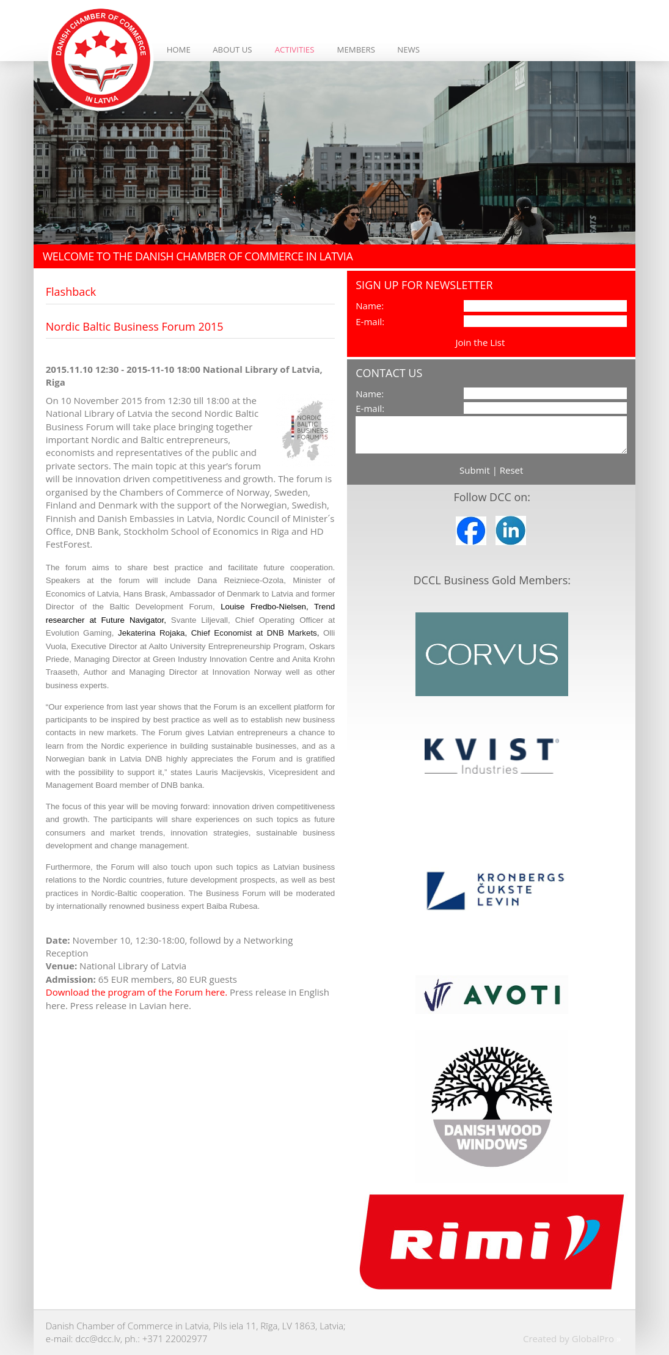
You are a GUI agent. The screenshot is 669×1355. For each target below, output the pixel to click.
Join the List (480, 342)
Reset (512, 470)
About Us (232, 49)
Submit (474, 470)
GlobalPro (593, 1338)
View (517, 342)
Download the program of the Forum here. (136, 992)
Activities (295, 49)
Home (179, 49)
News (408, 49)
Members (356, 49)
